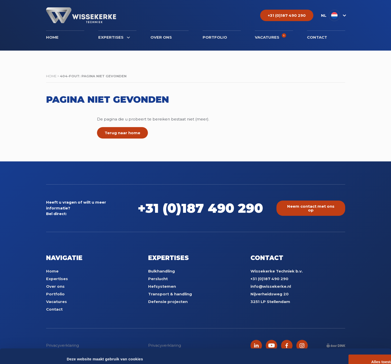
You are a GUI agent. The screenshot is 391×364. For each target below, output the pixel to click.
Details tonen (79, 354)
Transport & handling (170, 294)
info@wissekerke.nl (270, 286)
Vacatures (270, 36)
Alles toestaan (348, 316)
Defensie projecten (168, 301)
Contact (317, 37)
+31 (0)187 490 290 (202, 208)
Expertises (114, 37)
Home (52, 37)
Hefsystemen (162, 286)
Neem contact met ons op (310, 208)
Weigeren (348, 333)
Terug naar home (122, 132)
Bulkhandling (161, 271)
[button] (333, 15)
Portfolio (215, 37)
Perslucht (158, 278)
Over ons (161, 37)
